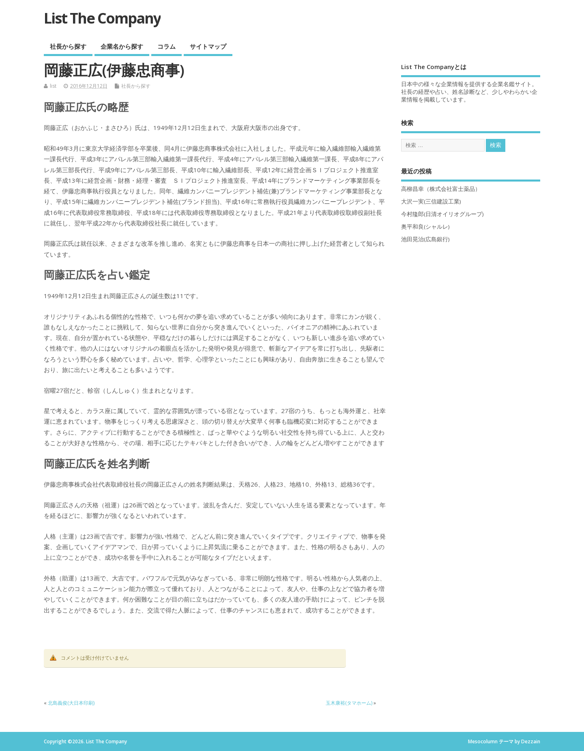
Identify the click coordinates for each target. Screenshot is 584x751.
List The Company (102, 18)
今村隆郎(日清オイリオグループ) (442, 214)
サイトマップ (208, 46)
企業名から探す (122, 46)
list (53, 85)
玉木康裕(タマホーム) (349, 702)
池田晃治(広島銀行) (425, 239)
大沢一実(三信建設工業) (431, 201)
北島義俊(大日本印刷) (71, 702)
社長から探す (68, 46)
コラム (166, 46)
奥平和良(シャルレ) (425, 226)
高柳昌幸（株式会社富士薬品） (441, 189)
